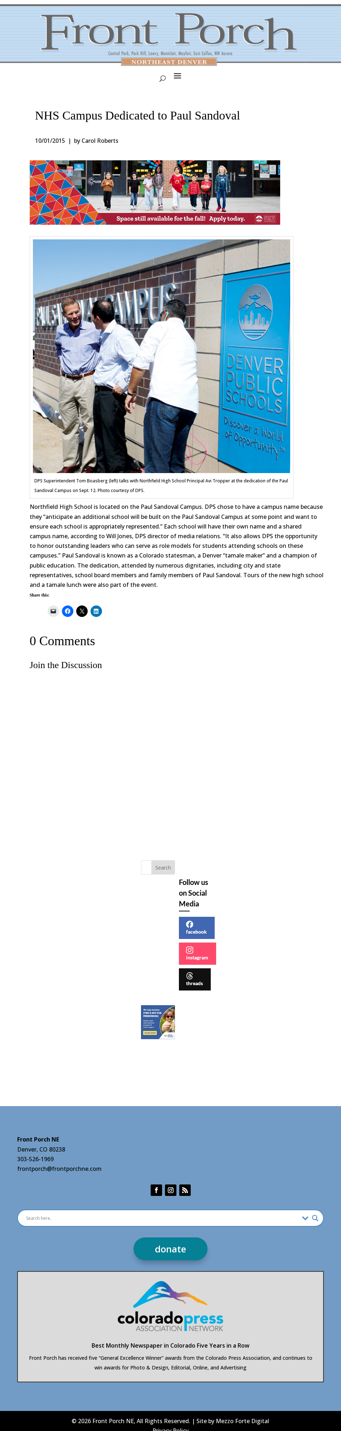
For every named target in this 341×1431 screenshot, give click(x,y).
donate (170, 1248)
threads (194, 979)
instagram (197, 953)
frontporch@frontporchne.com (59, 1169)
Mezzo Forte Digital (242, 1421)
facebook (196, 928)
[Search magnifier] (315, 1218)
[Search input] (162, 1218)
